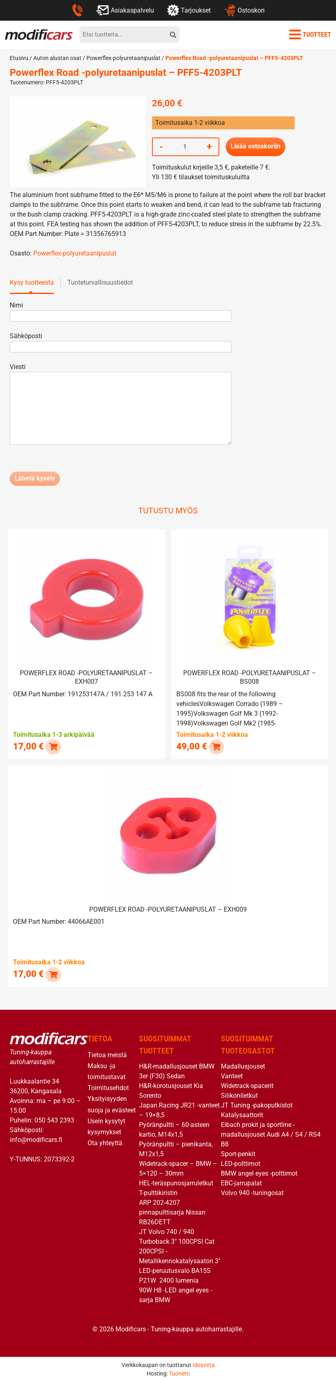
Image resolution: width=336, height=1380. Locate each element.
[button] (52, 745)
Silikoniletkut (239, 1093)
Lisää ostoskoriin (255, 146)
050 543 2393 (54, 1118)
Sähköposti (120, 341)
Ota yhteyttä (105, 1141)
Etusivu (19, 58)
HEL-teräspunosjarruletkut (176, 1181)
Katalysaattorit (242, 1113)
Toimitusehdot (108, 1086)
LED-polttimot (240, 1161)
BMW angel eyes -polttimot (259, 1171)
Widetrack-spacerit (247, 1084)
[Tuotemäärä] (184, 146)
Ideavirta (204, 1363)
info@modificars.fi (36, 1138)
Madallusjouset (243, 1064)
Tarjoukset (189, 10)
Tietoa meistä (107, 1053)
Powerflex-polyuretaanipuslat (123, 58)
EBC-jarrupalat (241, 1181)
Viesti (120, 404)
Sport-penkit (238, 1152)
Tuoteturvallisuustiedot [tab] (100, 282)
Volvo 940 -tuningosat (252, 1191)
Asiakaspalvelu (125, 10)
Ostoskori (244, 10)
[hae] (173, 34)
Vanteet (232, 1074)
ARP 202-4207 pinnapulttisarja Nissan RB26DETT (172, 1210)
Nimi (120, 310)
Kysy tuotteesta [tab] (32, 282)
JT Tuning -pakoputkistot (257, 1103)
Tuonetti (179, 1371)
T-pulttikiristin (158, 1191)
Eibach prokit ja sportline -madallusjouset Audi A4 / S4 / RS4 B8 (271, 1132)
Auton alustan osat (57, 58)
